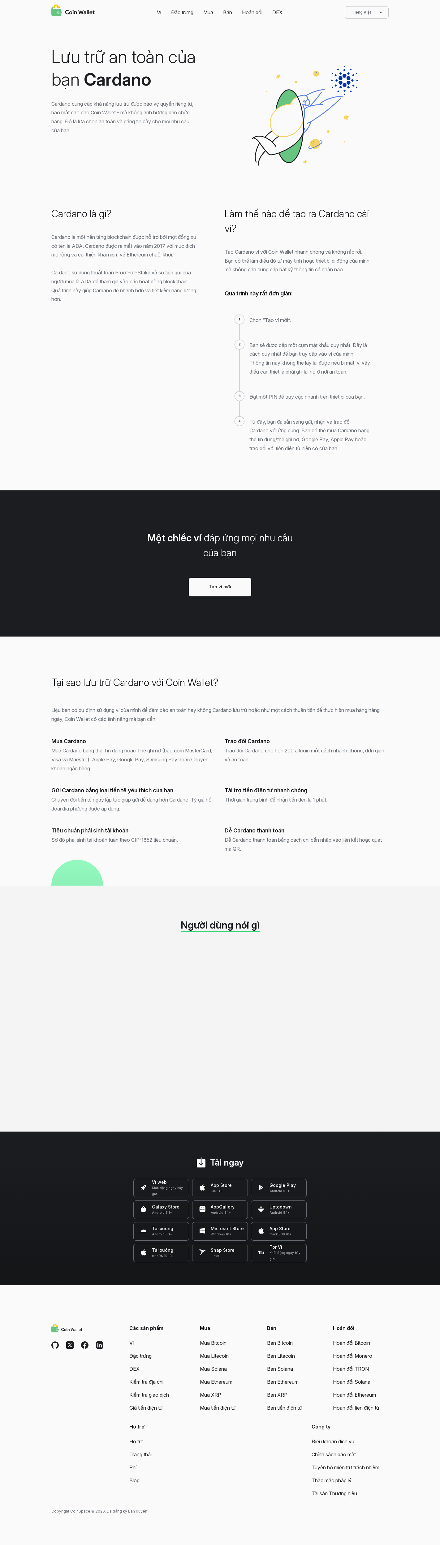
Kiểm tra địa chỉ (146, 1382)
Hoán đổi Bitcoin (351, 1343)
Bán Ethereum (283, 1382)
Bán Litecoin (281, 1356)
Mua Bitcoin (213, 1343)
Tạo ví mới (220, 586)
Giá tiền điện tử (146, 1408)
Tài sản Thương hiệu (334, 1493)
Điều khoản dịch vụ (333, 1441)
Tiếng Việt (366, 12)
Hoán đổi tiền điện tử (356, 1408)
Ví (159, 12)
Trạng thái (140, 1454)
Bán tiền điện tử (284, 1408)
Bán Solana (280, 1369)
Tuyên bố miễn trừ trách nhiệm (345, 1467)
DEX (277, 12)
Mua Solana (213, 1369)
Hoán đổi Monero (352, 1356)
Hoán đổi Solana (351, 1382)
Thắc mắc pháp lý (332, 1480)
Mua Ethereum (216, 1382)
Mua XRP (210, 1395)
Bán (227, 12)
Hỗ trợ (136, 1441)
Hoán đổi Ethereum (354, 1395)
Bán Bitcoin (280, 1343)
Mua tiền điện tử (218, 1408)
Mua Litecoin (214, 1356)
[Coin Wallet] (73, 11)
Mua (208, 12)
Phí (132, 1467)
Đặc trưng (182, 12)
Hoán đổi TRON (351, 1369)
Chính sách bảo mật (334, 1454)
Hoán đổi (252, 12)
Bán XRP (277, 1395)
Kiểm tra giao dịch (149, 1395)
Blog (134, 1480)
